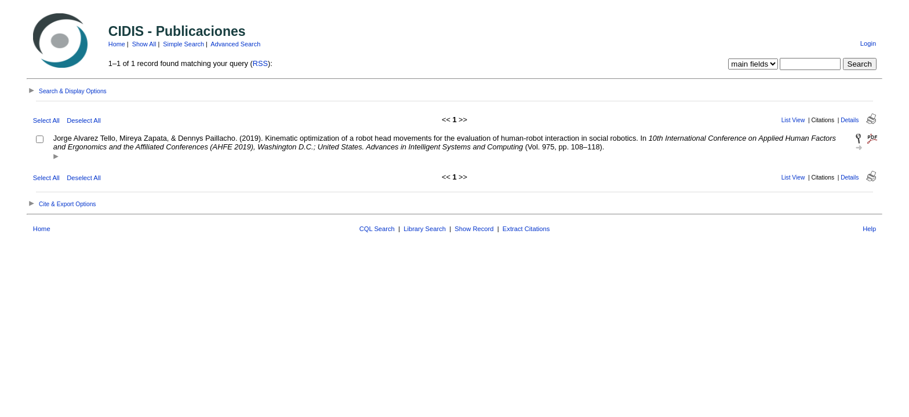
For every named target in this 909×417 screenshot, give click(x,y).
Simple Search (183, 44)
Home (116, 44)
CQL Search (377, 228)
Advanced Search (235, 44)
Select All (46, 120)
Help (869, 228)
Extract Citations (526, 228)
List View (793, 120)
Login (868, 43)
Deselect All (83, 120)
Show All (144, 44)
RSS (260, 63)
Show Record (473, 228)
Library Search (424, 228)
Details (850, 120)
